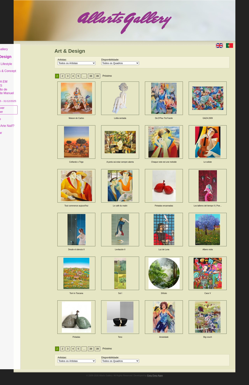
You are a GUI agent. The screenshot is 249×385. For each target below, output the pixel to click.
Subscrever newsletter (26, 107)
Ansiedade (163, 337)
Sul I (120, 293)
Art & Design (29, 54)
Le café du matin (120, 206)
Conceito (24, 116)
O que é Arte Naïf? (31, 123)
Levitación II (120, 249)
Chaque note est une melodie (164, 162)
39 (97, 76)
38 (90, 76)
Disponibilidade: (110, 59)
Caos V (207, 293)
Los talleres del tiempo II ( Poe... (208, 206)
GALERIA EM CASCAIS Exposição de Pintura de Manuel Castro (32, 88)
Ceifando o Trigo (76, 162)
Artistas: (62, 59)
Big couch (207, 337)
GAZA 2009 (208, 118)
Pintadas (76, 337)
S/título (164, 293)
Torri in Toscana (76, 293)
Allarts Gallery (28, 46)
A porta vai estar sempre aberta (120, 162)
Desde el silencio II (76, 249)
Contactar (25, 130)
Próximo (107, 75)
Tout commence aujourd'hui (76, 206)
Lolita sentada (120, 118)
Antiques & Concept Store (32, 69)
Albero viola (208, 249)
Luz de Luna (164, 249)
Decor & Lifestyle (30, 61)
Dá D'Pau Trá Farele (164, 118)
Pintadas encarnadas (164, 206)
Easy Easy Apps (155, 375)
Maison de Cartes (76, 118)
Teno (120, 337)
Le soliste (207, 162)
